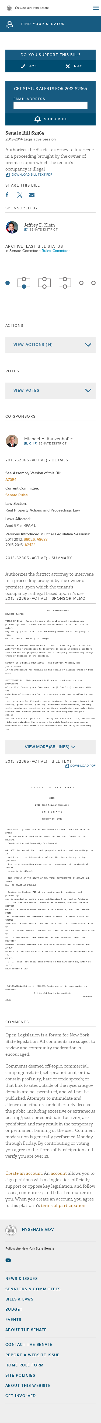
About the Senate (26, 1330)
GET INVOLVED (20, 1396)
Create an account (23, 1173)
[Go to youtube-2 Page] (8, 1260)
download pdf (83, 766)
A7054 (10, 480)
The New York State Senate (31, 8)
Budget (13, 1309)
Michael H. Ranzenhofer (48, 439)
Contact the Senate (28, 1345)
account (59, 1173)
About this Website (28, 1386)
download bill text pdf (31, 174)
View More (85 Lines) (47, 747)
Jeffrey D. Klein (39, 225)
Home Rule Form (24, 1365)
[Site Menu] (95, 8)
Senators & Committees (33, 1289)
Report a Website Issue (32, 1355)
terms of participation (63, 1205)
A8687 (42, 540)
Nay (78, 66)
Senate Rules (16, 495)
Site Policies (20, 1375)
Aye (33, 66)
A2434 (30, 545)
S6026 (29, 540)
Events (13, 1320)
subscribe (56, 119)
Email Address (29, 99)
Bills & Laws (19, 1299)
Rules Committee (56, 251)
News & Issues (21, 1279)
